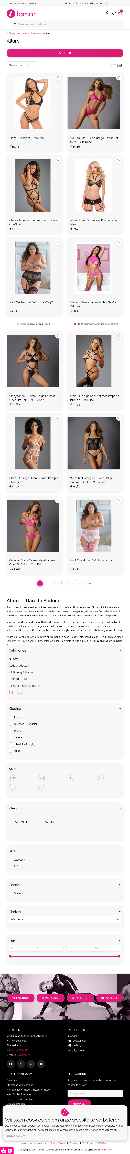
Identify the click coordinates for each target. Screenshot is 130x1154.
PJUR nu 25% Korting (21, 672)
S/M (12, 778)
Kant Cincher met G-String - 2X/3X (31, 302)
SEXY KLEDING (18, 679)
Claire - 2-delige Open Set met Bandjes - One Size (33, 480)
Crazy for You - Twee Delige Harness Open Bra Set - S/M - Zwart (32, 398)
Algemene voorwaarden (34, 1143)
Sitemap (74, 1143)
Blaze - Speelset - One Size (26, 138)
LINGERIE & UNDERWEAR (25, 685)
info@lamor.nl (22, 1055)
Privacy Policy (58, 1143)
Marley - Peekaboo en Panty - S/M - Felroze (93, 304)
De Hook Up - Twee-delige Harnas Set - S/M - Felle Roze (95, 140)
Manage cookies (15, 1136)
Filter (65, 53)
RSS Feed (103, 1143)
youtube (109, 998)
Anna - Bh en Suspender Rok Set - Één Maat (94, 222)
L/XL (42, 778)
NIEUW (13, 658)
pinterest (80, 998)
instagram (51, 998)
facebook (21, 998)
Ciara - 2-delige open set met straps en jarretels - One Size (94, 398)
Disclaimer (88, 1143)
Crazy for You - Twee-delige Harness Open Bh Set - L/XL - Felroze (32, 562)
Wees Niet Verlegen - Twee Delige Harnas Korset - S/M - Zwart (91, 480)
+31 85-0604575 (19, 1050)
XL (41, 787)
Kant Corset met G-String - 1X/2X (91, 560)
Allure (46, 33)
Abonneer (79, 1103)
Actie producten (19, 665)
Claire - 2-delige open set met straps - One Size (33, 222)
